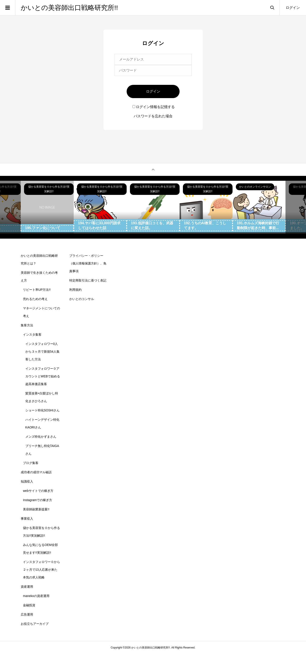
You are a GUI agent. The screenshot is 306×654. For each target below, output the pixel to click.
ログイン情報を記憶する (153, 107)
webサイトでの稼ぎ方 (38, 490)
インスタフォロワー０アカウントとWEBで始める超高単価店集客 (42, 376)
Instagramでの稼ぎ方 (37, 500)
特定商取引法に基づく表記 (87, 280)
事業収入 (27, 518)
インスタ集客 (32, 334)
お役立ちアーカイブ (35, 623)
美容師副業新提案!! (36, 509)
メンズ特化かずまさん (40, 436)
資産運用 (27, 586)
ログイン (293, 8)
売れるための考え (35, 299)
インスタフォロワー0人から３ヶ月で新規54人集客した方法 (42, 351)
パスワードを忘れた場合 (153, 116)
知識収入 (27, 481)
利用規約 (75, 289)
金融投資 (29, 605)
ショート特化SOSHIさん (42, 410)
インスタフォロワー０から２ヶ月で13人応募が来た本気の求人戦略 (41, 569)
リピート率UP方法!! (37, 289)
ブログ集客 (30, 463)
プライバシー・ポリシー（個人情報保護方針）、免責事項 (87, 263)
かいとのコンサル (81, 299)
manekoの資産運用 (36, 596)
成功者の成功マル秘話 (36, 472)
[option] (47, 207)
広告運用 (27, 614)
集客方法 (27, 325)
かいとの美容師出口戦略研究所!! (69, 7)
